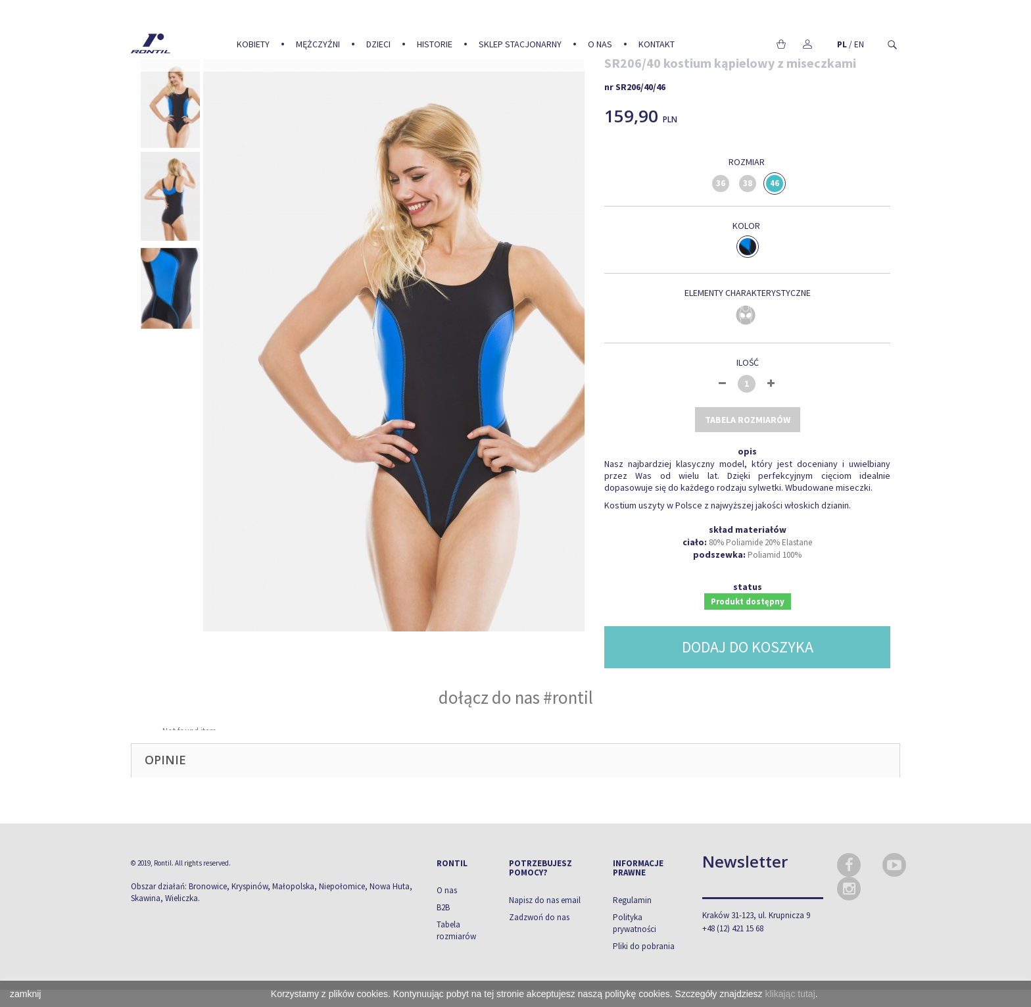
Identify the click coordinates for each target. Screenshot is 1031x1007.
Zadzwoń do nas (539, 917)
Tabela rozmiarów (456, 930)
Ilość (747, 362)
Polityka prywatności (634, 923)
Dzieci (378, 44)
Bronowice (208, 886)
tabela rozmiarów (747, 420)
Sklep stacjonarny (520, 44)
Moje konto (807, 44)
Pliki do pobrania (644, 946)
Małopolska (293, 886)
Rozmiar (748, 162)
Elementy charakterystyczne (747, 293)
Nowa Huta (390, 886)
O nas (600, 44)
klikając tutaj (790, 994)
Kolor (747, 226)
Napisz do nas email (545, 900)
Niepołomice (342, 886)
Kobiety (253, 44)
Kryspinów (249, 886)
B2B (443, 907)
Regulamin (632, 900)
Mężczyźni (318, 44)
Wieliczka (181, 898)
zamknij (25, 994)
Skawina (145, 898)
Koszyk (781, 44)
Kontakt (656, 44)
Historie (434, 44)
